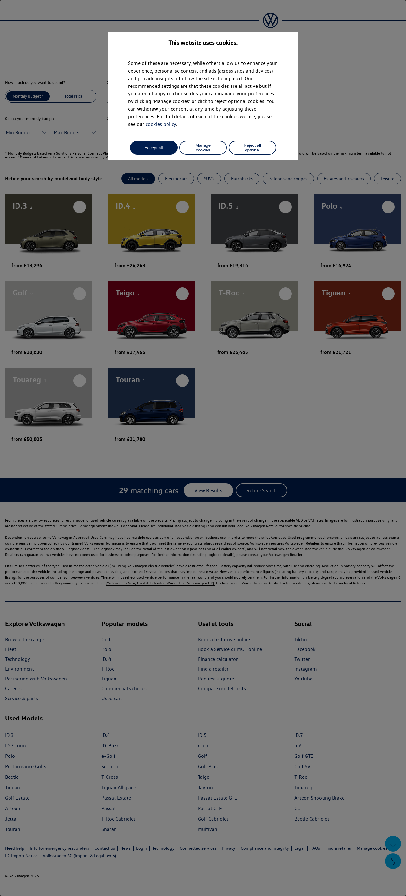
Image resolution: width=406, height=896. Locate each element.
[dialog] (203, 448)
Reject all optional (252, 147)
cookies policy (161, 124)
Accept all (154, 147)
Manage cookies (203, 147)
